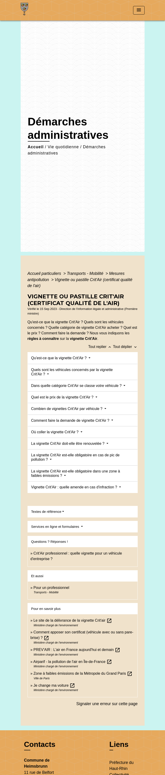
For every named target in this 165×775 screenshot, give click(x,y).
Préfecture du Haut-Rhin (121, 765)
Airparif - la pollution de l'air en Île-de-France (72, 662)
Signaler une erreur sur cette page (107, 703)
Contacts (40, 744)
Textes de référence (46, 512)
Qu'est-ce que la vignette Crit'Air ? (59, 358)
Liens (119, 744)
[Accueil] (38, 10)
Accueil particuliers (45, 273)
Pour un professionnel (51, 588)
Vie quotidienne (63, 147)
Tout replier (100, 347)
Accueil (36, 147)
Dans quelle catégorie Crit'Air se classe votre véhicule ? (77, 386)
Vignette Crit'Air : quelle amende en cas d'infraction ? (74, 487)
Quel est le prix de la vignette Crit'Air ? (63, 397)
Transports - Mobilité (85, 273)
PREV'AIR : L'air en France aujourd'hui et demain (77, 650)
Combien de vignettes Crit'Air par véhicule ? (67, 409)
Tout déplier (125, 347)
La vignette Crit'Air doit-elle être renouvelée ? (68, 443)
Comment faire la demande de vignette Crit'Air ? (70, 420)
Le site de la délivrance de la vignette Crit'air (73, 620)
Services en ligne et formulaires (55, 527)
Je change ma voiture (54, 685)
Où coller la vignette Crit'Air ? (55, 432)
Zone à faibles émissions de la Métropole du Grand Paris (83, 673)
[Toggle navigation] (139, 10)
